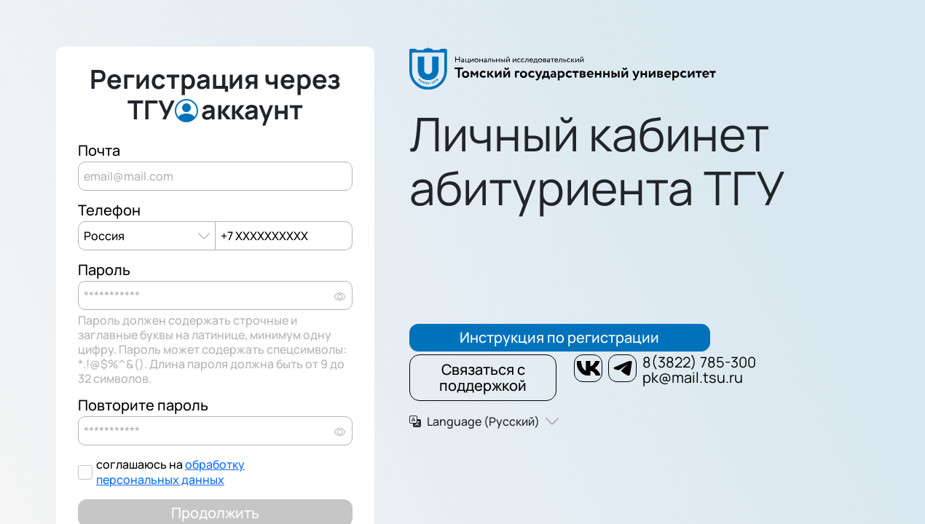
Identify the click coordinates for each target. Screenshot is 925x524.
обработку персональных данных (170, 472)
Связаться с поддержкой (483, 377)
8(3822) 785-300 (699, 362)
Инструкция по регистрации (559, 337)
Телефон (109, 210)
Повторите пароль (143, 405)
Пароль (104, 270)
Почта (99, 151)
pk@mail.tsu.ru (692, 377)
